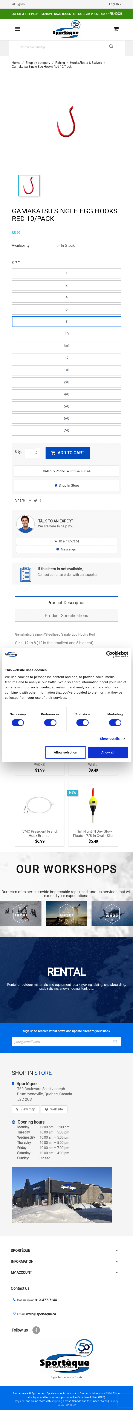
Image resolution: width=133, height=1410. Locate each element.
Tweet (35, 502)
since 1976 (105, 1393)
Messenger (66, 549)
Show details (110, 738)
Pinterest (41, 502)
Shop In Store (66, 485)
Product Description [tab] (66, 602)
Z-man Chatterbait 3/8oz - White (94, 762)
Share (30, 502)
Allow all (107, 752)
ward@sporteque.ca (41, 1314)
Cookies (71, 1405)
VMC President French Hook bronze (40, 833)
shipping (56, 1401)
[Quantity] (30, 453)
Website (56, 1109)
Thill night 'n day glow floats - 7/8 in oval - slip (93, 833)
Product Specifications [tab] (66, 615)
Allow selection (65, 752)
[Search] (66, 47)
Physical (20, 1401)
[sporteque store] (66, 1195)
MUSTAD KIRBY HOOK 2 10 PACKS (40, 762)
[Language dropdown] (115, 4)
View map (27, 1109)
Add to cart (67, 452)
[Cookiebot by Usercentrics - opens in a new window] (109, 654)
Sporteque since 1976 (66, 1377)
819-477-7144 (66, 541)
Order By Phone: (66, 471)
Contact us (20, 1288)
